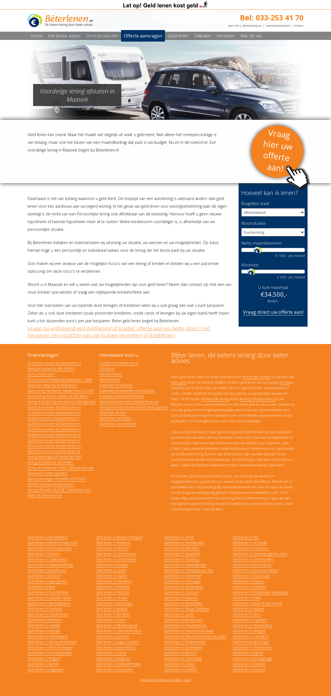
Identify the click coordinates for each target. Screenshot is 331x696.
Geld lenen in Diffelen (180, 669)
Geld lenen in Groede (44, 625)
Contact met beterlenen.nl (118, 363)
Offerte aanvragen (143, 36)
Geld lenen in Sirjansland (251, 575)
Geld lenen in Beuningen (251, 642)
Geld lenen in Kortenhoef (182, 575)
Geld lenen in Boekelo (180, 653)
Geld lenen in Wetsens (44, 620)
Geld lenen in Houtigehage (252, 658)
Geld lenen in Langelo (112, 564)
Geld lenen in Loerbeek (45, 608)
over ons (233, 25)
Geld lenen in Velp (41, 586)
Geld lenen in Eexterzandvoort (255, 570)
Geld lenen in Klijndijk (44, 631)
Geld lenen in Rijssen (248, 581)
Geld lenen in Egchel (248, 653)
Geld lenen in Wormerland (252, 625)
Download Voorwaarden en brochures (127, 390)
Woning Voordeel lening (257, 399)
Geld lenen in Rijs (246, 537)
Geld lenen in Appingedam (47, 581)
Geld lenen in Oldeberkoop (48, 614)
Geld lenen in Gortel (179, 614)
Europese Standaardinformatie (122, 396)
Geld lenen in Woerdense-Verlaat (257, 603)
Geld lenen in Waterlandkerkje (50, 564)
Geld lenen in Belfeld (43, 664)
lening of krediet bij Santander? (50, 462)
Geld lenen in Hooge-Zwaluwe (186, 608)
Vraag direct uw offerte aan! (273, 312)
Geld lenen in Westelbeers (47, 537)
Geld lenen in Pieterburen (252, 647)
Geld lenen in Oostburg (181, 559)
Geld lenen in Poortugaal (182, 581)
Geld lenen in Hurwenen (114, 669)
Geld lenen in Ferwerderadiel (50, 653)
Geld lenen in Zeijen (111, 570)
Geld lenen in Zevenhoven (116, 553)
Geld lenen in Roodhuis (113, 542)
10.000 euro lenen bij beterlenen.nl (54, 412)
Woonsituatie (253, 223)
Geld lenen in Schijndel (250, 542)
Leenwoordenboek (277, 25)
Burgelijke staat (255, 203)
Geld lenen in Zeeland (249, 586)
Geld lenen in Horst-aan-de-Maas (188, 631)
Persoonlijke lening (215, 399)
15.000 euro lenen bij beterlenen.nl (54, 407)
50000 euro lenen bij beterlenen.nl (54, 451)
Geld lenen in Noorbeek (114, 581)
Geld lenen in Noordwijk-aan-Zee (188, 570)
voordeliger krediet (256, 377)
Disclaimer (107, 368)
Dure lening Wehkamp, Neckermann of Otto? (61, 390)
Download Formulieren (116, 385)
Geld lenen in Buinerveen (183, 620)
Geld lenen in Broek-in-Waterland (53, 542)
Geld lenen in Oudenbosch (47, 559)
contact (298, 25)
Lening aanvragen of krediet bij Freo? (55, 456)
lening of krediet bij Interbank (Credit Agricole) (61, 401)
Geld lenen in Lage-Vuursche (117, 642)
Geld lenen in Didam (179, 664)
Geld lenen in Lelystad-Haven (49, 597)
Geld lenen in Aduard (248, 608)
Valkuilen (202, 36)
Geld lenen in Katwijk (111, 608)
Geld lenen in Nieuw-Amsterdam (52, 642)
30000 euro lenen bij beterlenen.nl (54, 440)
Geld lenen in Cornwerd (250, 636)
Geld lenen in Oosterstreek (116, 559)
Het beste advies (64, 36)
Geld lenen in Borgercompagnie (119, 537)
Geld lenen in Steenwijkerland (118, 631)
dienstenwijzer (252, 25)
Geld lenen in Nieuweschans (185, 625)
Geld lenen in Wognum (113, 658)
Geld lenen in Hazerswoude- (185, 564)
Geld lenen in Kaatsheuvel (47, 570)
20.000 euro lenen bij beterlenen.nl (54, 363)
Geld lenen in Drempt (249, 669)
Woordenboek (109, 379)
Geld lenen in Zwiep (111, 653)
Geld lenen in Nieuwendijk (184, 542)
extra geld (178, 382)
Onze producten (102, 36)
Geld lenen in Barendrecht (115, 647)
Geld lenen (178, 36)
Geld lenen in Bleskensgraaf (116, 625)
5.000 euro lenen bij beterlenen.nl (53, 418)
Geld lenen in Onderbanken (185, 642)
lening (284, 382)
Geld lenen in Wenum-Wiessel (50, 647)
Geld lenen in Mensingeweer (49, 603)
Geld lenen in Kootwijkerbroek (118, 664)
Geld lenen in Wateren (181, 597)
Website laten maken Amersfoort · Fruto (165, 680)
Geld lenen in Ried (246, 597)
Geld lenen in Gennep (112, 636)
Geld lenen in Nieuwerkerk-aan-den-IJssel (195, 636)
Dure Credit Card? (41, 374)
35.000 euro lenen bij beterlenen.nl (54, 429)
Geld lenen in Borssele (112, 614)
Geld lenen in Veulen (111, 597)
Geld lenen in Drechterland (48, 592)
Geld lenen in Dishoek (249, 664)
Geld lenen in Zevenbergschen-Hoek (260, 553)
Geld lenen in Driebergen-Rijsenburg (260, 592)
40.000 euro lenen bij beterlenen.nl (54, 434)
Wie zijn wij (251, 36)
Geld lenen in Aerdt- (179, 537)
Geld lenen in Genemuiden (253, 559)
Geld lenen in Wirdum (44, 575)
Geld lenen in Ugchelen (250, 620)
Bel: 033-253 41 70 (271, 17)
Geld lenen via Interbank (117, 423)
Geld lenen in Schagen (249, 631)
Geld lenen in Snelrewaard (48, 636)
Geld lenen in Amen (111, 620)
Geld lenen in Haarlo (111, 575)
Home (36, 36)
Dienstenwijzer (110, 374)
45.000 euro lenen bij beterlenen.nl (54, 445)
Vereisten (226, 36)
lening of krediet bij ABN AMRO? (51, 368)
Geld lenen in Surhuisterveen (50, 548)
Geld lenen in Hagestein (45, 669)
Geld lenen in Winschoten (183, 603)
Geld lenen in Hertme (112, 548)
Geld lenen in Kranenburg (252, 564)
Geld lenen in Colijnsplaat (183, 658)
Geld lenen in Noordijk (112, 592)
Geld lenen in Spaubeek (182, 553)
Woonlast (250, 264)
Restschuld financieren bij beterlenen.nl (128, 401)
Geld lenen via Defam (115, 418)
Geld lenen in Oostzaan (181, 592)
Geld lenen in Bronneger (114, 603)
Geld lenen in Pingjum (44, 658)
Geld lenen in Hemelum (251, 548)
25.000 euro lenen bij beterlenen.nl (54, 423)
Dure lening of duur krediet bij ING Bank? (58, 396)
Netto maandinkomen (261, 243)
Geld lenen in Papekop (113, 586)
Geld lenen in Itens (247, 614)
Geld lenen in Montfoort (181, 548)
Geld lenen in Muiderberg (183, 586)
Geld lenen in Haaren (44, 553)
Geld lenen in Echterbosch (183, 647)
